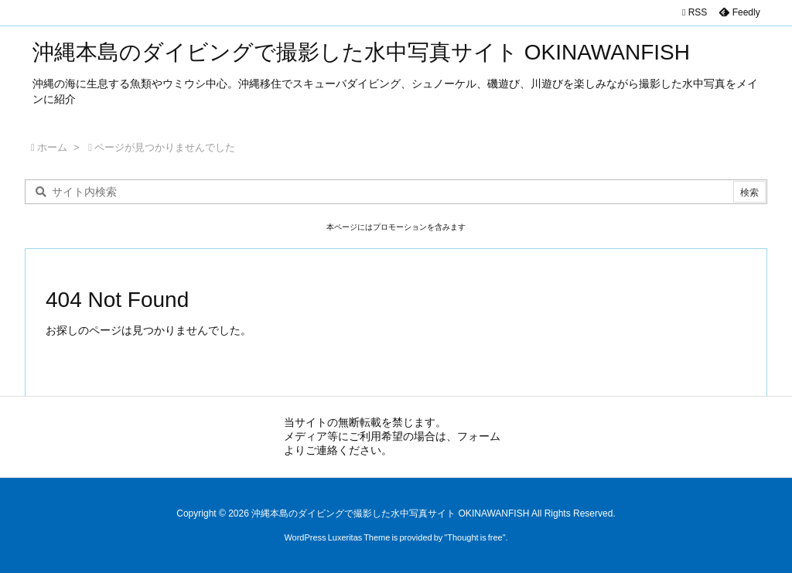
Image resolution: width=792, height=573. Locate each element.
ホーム (52, 147)
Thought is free (474, 537)
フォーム (478, 436)
